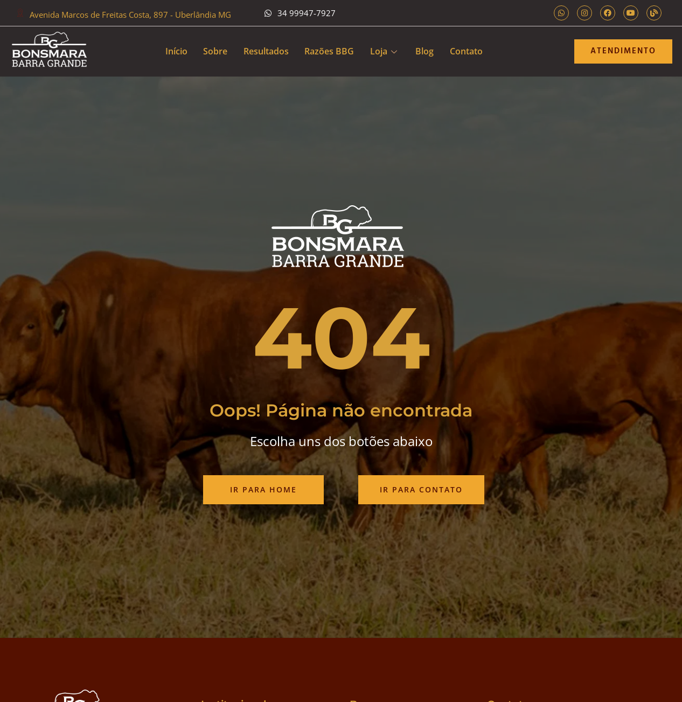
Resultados (265, 51)
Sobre (215, 51)
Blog (425, 51)
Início (175, 51)
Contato (466, 51)
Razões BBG (329, 51)
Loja (383, 51)
